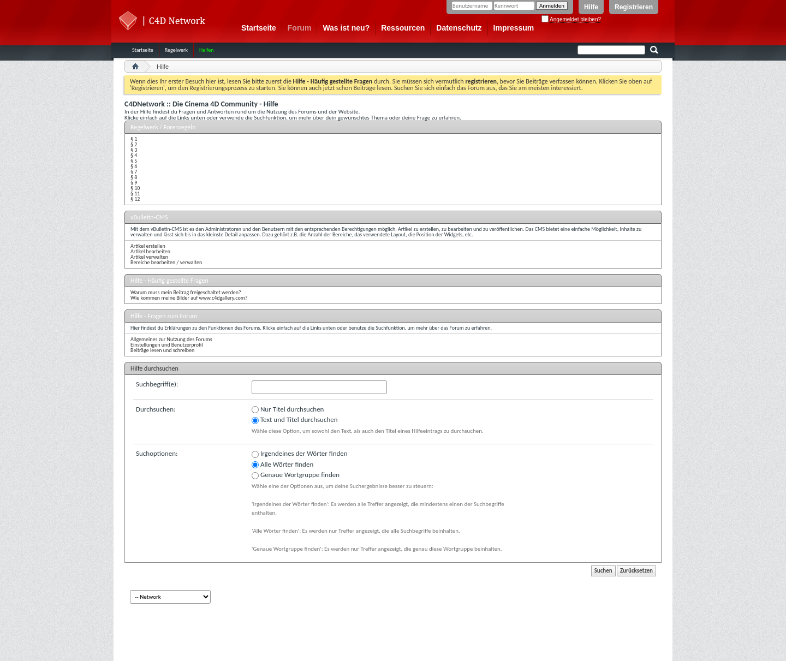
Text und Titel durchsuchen (295, 420)
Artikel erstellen (147, 245)
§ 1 (133, 138)
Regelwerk (176, 49)
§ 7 (133, 171)
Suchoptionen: (156, 453)
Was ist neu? (346, 27)
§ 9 (133, 182)
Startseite (258, 27)
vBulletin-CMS (149, 217)
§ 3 (133, 149)
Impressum (513, 27)
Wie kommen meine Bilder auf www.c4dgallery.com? (188, 297)
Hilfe (591, 7)
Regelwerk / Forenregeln (162, 127)
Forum (300, 27)
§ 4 (133, 155)
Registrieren (634, 7)
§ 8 (133, 177)
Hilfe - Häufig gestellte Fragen (169, 280)
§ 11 (135, 193)
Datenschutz (458, 27)
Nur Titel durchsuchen (288, 409)
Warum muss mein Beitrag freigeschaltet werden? (185, 292)
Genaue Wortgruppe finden (296, 475)
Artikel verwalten (149, 256)
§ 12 (135, 199)
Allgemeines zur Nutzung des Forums (171, 339)
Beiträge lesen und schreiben (162, 350)
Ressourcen (403, 27)
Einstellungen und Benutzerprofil (166, 344)
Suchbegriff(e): (157, 384)
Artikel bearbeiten (150, 251)
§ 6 (133, 166)
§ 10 (135, 188)
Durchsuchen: (156, 409)
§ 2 (133, 144)
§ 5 (133, 160)
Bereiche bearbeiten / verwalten (166, 262)
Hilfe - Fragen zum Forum (163, 316)
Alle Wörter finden (282, 464)
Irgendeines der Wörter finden (300, 453)
